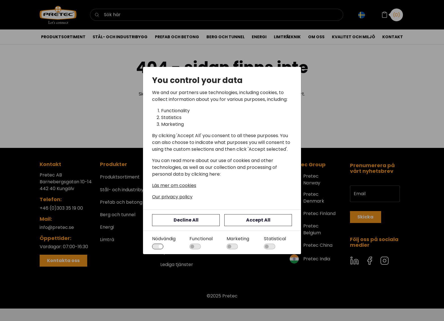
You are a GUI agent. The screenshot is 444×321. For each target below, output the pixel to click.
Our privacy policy (172, 197)
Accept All (258, 220)
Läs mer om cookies (174, 185)
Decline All (186, 220)
